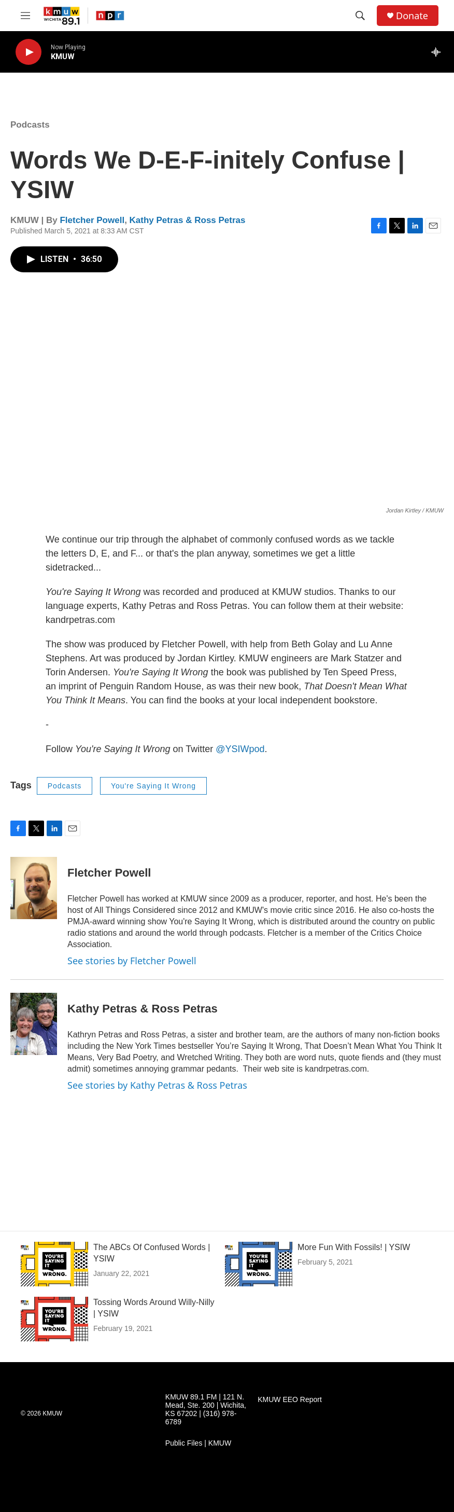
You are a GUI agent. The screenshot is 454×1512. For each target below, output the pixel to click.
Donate (412, 15)
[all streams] (438, 52)
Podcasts (30, 125)
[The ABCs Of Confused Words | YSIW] (54, 1264)
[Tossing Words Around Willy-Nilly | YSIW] (54, 1319)
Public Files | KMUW (198, 1443)
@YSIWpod (240, 749)
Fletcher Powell (92, 220)
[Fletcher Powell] (33, 888)
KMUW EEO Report (290, 1400)
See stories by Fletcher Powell (131, 960)
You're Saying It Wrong (153, 786)
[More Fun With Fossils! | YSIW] (258, 1264)
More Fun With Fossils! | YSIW (353, 1247)
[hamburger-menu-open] (25, 15)
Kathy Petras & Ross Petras (188, 220)
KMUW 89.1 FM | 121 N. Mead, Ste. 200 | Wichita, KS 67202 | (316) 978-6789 (205, 1409)
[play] (28, 52)
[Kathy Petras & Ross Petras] (33, 1024)
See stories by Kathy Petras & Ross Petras (157, 1085)
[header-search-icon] (360, 15)
